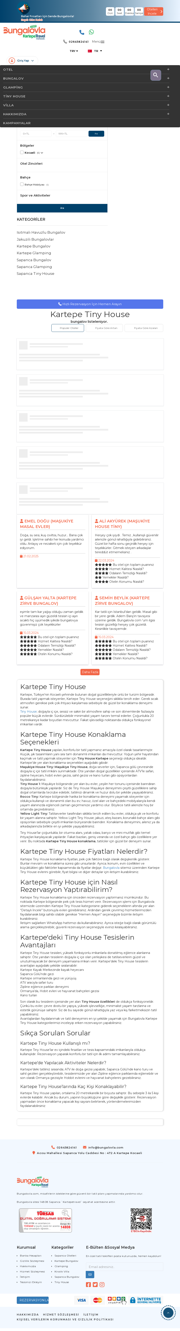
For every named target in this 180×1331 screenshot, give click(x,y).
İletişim (25, 1279)
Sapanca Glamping (34, 269)
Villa (86, 105)
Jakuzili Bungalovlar (35, 242)
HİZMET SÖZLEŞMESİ (61, 1317)
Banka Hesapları (31, 1258)
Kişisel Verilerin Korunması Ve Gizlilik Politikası (65, 1322)
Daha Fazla (90, 675)
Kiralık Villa (62, 1274)
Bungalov (86, 78)
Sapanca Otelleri (65, 1258)
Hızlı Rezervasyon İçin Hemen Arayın (90, 307)
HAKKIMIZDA (28, 1317)
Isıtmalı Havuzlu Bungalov (41, 235)
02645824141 (76, 41)
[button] (168, 1312)
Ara (96, 136)
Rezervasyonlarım (34, 1303)
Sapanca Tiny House (35, 276)
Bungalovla (111, 870)
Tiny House (86, 96)
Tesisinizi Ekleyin (31, 1284)
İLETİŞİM (90, 1317)
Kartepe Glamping (34, 256)
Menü (96, 42)
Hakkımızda (86, 114)
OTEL (86, 69)
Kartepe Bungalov (33, 249)
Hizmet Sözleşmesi (32, 1274)
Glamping (86, 87)
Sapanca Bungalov (34, 263)
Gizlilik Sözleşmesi (32, 1263)
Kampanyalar (17, 123)
